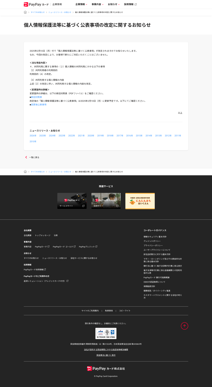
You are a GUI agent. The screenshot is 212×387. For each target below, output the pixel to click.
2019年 (100, 135)
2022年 (71, 135)
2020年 (91, 135)
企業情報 (80, 4)
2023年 (62, 135)
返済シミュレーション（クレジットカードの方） (45, 281)
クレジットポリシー (152, 241)
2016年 (129, 135)
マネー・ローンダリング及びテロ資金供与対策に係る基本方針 (163, 260)
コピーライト (125, 311)
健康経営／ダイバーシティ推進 (157, 291)
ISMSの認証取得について (154, 282)
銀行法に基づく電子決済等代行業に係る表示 (163, 266)
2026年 (33, 135)
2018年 (110, 135)
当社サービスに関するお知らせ (83, 258)
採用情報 (128, 4)
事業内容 (96, 4)
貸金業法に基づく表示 (106, 355)
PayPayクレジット (87, 247)
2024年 (52, 135)
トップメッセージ (42, 235)
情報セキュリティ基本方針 (155, 237)
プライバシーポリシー (153, 245)
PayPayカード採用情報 (33, 270)
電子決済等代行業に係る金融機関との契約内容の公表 (163, 271)
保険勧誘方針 (149, 286)
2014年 (148, 135)
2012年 (168, 135)
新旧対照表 (36, 97)
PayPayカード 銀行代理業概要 (157, 277)
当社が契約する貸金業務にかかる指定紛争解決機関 (106, 350)
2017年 (120, 135)
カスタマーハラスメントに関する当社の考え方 (163, 296)
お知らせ (112, 4)
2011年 (178, 135)
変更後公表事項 (38, 104)
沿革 (56, 235)
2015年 (139, 135)
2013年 (158, 135)
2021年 (81, 135)
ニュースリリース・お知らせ (59, 12)
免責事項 (109, 311)
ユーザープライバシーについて (157, 250)
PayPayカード (41, 247)
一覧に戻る (31, 157)
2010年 (33, 141)
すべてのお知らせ (38, 12)
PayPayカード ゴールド (63, 247)
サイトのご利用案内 (90, 311)
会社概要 (27, 235)
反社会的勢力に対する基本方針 (157, 254)
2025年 (42, 135)
